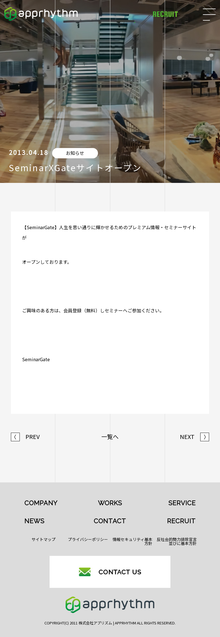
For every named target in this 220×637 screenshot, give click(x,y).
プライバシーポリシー (88, 539)
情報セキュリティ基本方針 (132, 541)
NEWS (34, 521)
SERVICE (182, 503)
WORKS (110, 503)
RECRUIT (181, 521)
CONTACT (110, 521)
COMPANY (41, 503)
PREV (25, 437)
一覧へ (110, 437)
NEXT (194, 437)
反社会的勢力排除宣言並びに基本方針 (177, 541)
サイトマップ (44, 539)
